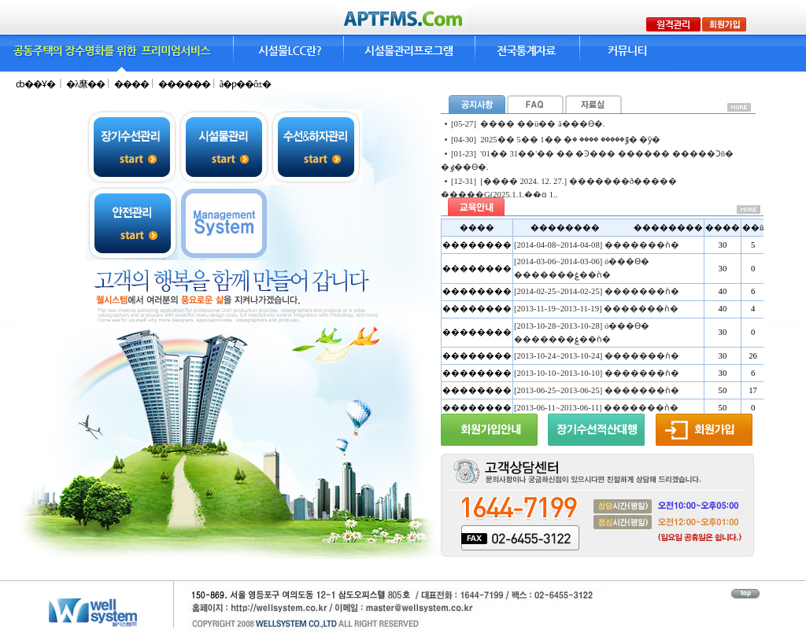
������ (185, 84)
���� (132, 84)
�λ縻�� (86, 84)
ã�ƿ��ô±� (245, 84)
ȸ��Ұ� (35, 84)
